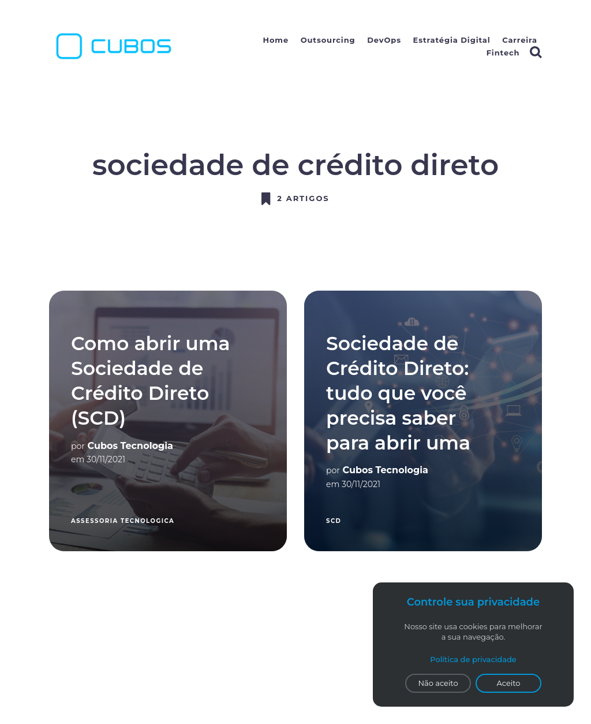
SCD (333, 521)
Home (276, 39)
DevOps (384, 39)
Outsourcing (328, 39)
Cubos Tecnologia (130, 445)
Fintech (503, 52)
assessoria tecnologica (122, 521)
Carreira (519, 39)
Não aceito (438, 683)
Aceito (509, 683)
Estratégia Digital (452, 39)
